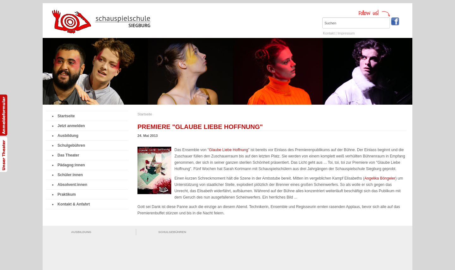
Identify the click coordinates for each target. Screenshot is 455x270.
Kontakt (329, 33)
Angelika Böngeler (379, 178)
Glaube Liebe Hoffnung (228, 150)
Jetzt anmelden (70, 126)
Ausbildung (66, 135)
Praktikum (65, 194)
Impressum (346, 33)
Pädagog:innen (70, 165)
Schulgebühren (70, 145)
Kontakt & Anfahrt (72, 204)
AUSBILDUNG (81, 232)
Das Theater (67, 155)
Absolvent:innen (71, 184)
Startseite (65, 116)
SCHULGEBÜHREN (172, 232)
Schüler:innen (69, 175)
